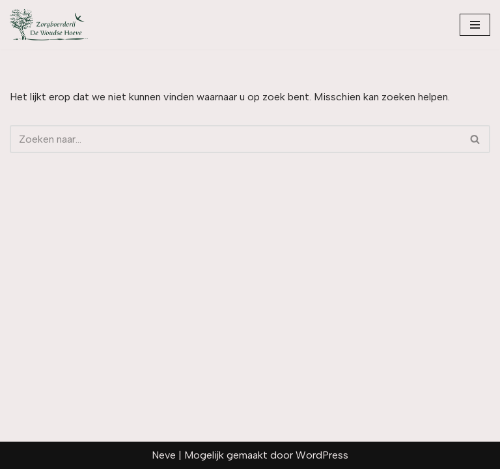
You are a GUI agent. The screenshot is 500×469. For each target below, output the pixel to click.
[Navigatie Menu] (475, 25)
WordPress (322, 455)
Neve (164, 455)
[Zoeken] (235, 139)
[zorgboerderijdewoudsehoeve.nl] (49, 24)
